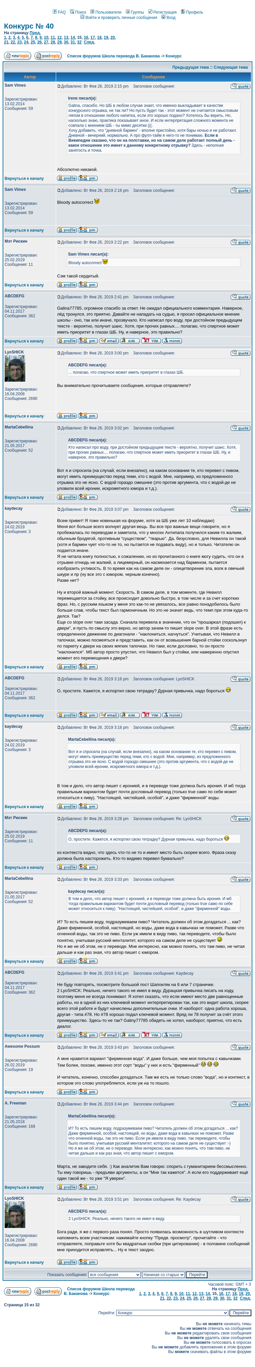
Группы (135, 12)
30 (66, 42)
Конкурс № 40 (29, 26)
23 (19, 42)
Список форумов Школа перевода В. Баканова (113, 56)
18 (99, 37)
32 (79, 42)
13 (66, 37)
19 (106, 37)
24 (26, 42)
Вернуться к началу (24, 178)
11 (52, 37)
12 (59, 37)
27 (46, 42)
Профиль (192, 12)
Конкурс (174, 56)
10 (46, 37)
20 (113, 37)
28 (52, 42)
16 (86, 37)
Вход (168, 17)
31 (72, 42)
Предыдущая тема (190, 67)
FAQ (59, 12)
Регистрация (162, 12)
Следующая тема (231, 67)
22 (13, 42)
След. (89, 42)
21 (6, 42)
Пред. (35, 33)
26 (39, 42)
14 (72, 37)
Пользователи (105, 12)
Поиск (78, 12)
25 (33, 42)
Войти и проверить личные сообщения (118, 17)
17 (92, 37)
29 (59, 42)
